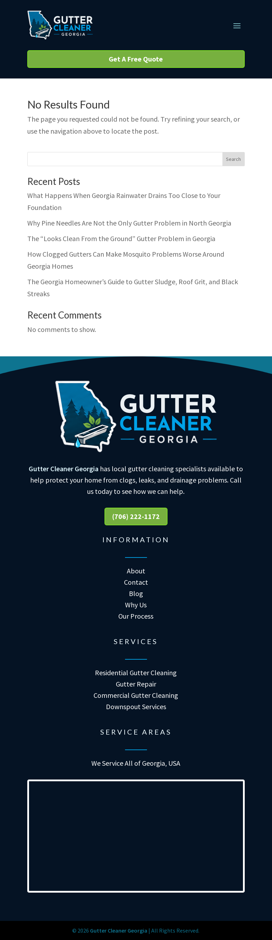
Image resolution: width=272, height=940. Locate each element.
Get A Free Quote (136, 58)
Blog (136, 593)
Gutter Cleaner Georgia (63, 468)
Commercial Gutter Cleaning (136, 695)
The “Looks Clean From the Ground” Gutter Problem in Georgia (121, 238)
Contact (136, 582)
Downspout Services (136, 706)
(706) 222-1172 (136, 516)
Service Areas (136, 732)
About (136, 570)
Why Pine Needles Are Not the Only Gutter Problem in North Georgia (129, 222)
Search (233, 159)
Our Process (135, 616)
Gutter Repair (136, 683)
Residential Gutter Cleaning (136, 672)
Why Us (136, 604)
